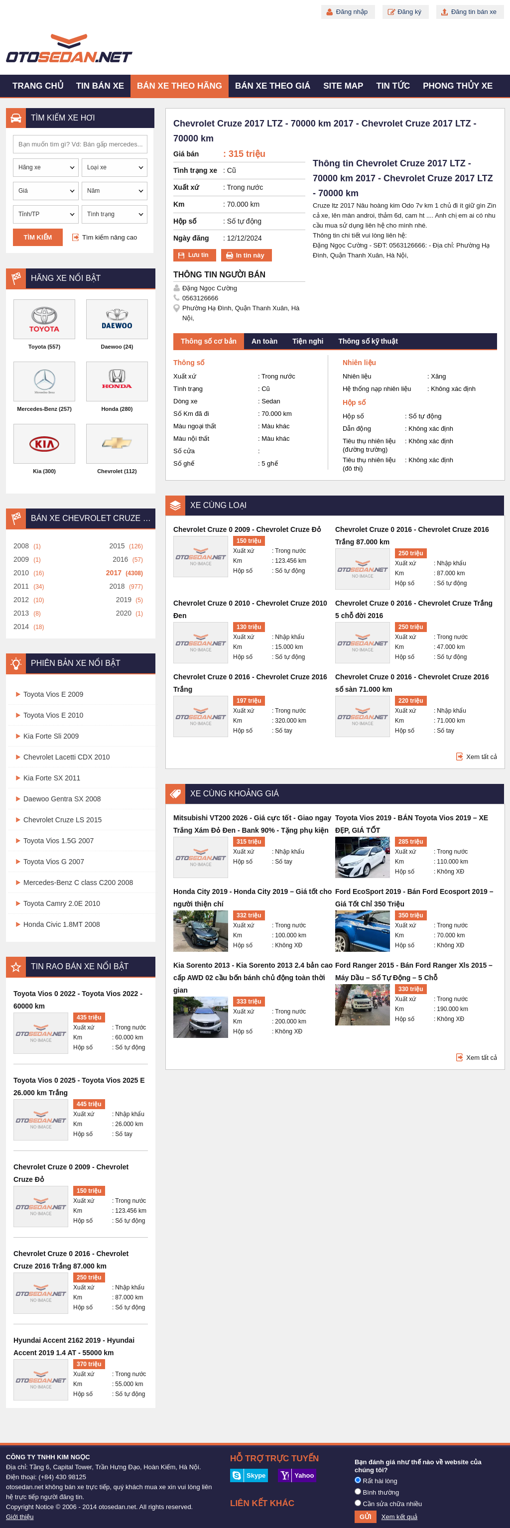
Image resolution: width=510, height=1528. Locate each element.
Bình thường (377, 1492)
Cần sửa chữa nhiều (388, 1504)
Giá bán (186, 154)
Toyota (37, 347)
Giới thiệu (19, 1517)
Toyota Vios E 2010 (53, 715)
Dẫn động (357, 428)
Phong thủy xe (458, 86)
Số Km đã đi (191, 413)
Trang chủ (37, 86)
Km (77, 1037)
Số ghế (183, 463)
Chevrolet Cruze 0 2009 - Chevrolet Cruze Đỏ (247, 529)
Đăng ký (409, 11)
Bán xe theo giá (272, 86)
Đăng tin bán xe (474, 11)
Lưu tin (198, 255)
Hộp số (83, 1047)
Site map (343, 86)
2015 (117, 546)
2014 (21, 627)
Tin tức (393, 86)
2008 (21, 546)
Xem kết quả (400, 1517)
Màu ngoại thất (194, 426)
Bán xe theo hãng (179, 86)
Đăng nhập (352, 11)
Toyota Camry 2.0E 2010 (61, 903)
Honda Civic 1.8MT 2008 (61, 924)
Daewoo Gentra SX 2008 (62, 799)
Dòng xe (185, 401)
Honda (109, 409)
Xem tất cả (481, 757)
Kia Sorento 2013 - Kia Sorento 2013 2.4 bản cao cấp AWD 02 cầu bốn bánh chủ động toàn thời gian (253, 977)
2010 (21, 573)
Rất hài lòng (376, 1481)
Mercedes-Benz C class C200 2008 (78, 883)
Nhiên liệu (357, 376)
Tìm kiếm (38, 237)
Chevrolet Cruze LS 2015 (62, 820)
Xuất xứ (83, 1027)
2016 (120, 559)
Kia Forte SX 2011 (51, 778)
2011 (21, 586)
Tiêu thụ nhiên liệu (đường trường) (369, 445)
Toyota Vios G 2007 (53, 862)
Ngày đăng (191, 238)
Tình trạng (188, 388)
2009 (21, 559)
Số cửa (184, 451)
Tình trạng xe (195, 170)
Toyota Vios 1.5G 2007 (58, 841)
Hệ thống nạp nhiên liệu (377, 388)
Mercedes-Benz (37, 409)
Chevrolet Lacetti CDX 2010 (66, 757)
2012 (21, 600)
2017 (114, 573)
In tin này (250, 255)
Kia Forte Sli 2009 (51, 736)
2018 (117, 586)
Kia (37, 471)
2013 (21, 613)
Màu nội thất (191, 438)
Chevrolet (110, 471)
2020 (123, 613)
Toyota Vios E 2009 (53, 694)
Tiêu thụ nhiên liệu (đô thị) (369, 464)
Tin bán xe (100, 86)
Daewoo (111, 347)
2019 (123, 600)
